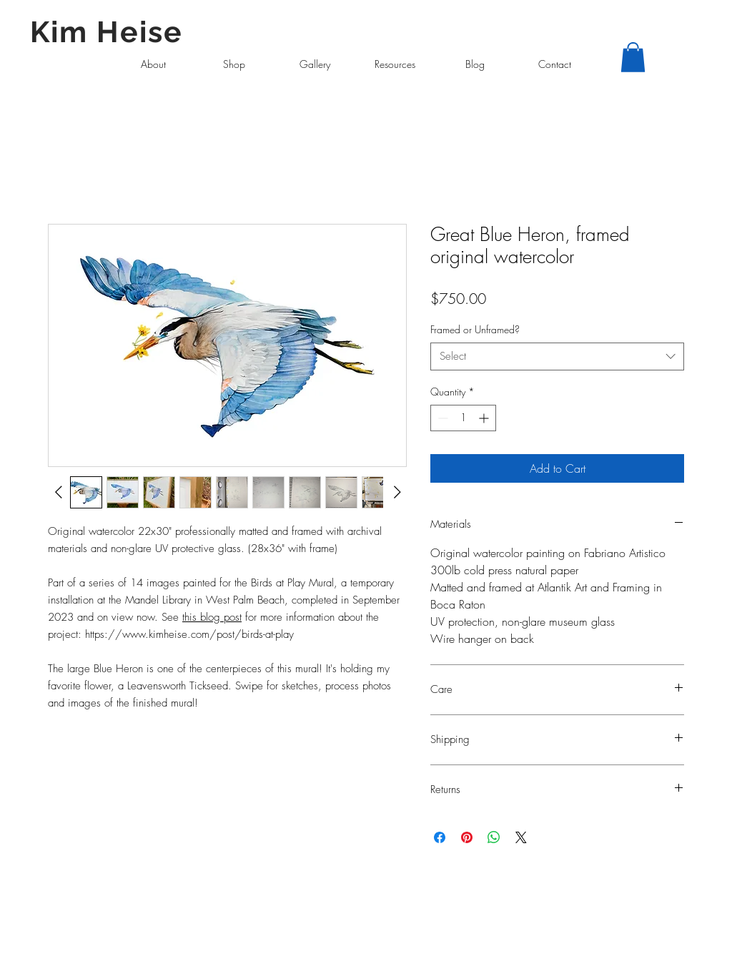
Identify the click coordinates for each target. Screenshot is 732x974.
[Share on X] (521, 837)
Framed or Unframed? (475, 329)
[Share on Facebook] (439, 837)
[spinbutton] (463, 418)
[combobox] (557, 356)
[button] (633, 57)
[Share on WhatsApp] (494, 837)
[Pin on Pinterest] (466, 837)
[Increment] (485, 418)
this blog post (212, 617)
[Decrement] (441, 418)
